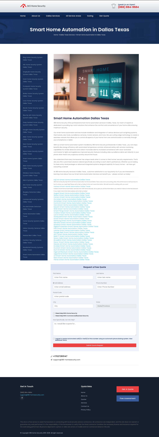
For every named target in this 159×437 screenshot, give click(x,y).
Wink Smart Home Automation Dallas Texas (71, 209)
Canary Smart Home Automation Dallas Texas (72, 197)
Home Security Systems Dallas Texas (33, 222)
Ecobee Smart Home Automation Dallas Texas (72, 246)
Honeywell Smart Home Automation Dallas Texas (73, 216)
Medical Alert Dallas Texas (32, 235)
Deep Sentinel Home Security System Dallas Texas (33, 123)
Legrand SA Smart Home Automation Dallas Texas (73, 254)
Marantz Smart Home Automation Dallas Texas (72, 222)
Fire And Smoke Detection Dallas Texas (32, 207)
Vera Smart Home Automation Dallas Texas (71, 205)
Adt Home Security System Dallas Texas (32, 65)
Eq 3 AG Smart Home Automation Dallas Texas (72, 250)
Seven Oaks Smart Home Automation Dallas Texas (74, 238)
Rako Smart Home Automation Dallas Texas (71, 258)
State (98, 302)
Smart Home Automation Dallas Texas (34, 255)
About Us (36, 16)
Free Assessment (128, 398)
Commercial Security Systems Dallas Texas (33, 200)
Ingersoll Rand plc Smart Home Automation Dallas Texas (76, 252)
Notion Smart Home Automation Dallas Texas (72, 195)
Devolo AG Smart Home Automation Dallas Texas (73, 244)
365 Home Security (36, 433)
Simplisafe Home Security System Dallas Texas (32, 73)
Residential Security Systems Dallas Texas (33, 248)
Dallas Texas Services (67, 35)
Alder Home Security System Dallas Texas (33, 138)
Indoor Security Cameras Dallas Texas (34, 229)
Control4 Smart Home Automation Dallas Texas (73, 203)
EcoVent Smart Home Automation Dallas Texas (72, 248)
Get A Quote (127, 389)
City (54, 302)
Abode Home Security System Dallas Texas (33, 109)
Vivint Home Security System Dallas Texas (33, 80)
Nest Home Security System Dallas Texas (33, 145)
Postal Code (57, 293)
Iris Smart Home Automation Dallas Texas (70, 199)
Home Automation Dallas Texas (31, 215)
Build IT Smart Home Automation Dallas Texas (72, 236)
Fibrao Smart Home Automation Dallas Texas (71, 259)
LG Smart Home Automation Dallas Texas (70, 256)
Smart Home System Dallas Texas (32, 159)
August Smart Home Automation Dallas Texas (72, 193)
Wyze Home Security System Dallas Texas (33, 152)
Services (84, 403)
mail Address (58, 283)
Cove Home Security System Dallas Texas (33, 102)
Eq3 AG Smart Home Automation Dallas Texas (72, 179)
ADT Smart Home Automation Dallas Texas (71, 234)
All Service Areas (73, 16)
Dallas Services (53, 16)
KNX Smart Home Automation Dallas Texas (71, 228)
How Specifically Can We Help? (64, 320)
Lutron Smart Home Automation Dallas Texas (71, 215)
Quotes (83, 399)
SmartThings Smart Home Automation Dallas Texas (74, 211)
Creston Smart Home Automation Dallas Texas (72, 213)
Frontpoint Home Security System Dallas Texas (32, 87)
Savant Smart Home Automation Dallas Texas (72, 207)
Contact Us (85, 406)
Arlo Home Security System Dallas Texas (32, 186)
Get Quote (104, 16)
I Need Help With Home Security (66, 313)
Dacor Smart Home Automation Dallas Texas (71, 242)
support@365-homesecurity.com (66, 360)
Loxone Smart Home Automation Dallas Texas (72, 230)
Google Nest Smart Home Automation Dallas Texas (74, 232)
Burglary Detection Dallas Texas (32, 193)
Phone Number (101, 283)
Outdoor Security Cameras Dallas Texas (32, 241)
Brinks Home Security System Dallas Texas (33, 94)
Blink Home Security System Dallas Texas (32, 167)
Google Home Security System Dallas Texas (33, 131)
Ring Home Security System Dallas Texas (32, 58)
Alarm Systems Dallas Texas (33, 180)
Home (23, 16)
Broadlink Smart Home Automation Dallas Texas (73, 240)
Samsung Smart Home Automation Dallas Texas (73, 220)
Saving (90, 16)
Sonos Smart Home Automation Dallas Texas (71, 218)
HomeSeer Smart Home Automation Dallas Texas (73, 201)
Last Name (100, 273)
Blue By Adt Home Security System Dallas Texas (32, 116)
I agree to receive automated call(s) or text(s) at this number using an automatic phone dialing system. (93, 339)
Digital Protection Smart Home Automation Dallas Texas (76, 226)
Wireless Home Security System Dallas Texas (31, 174)
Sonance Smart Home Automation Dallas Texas (72, 224)
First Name (57, 273)
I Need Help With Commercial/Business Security (72, 316)
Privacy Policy (86, 410)
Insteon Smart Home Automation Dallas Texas (72, 186)
